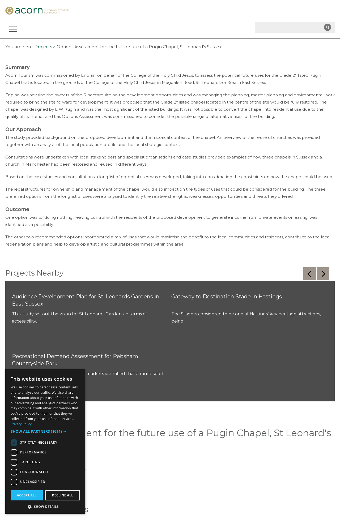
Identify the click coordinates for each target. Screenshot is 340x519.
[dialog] (45, 441)
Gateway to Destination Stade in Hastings (226, 296)
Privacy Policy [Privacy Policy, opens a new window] (21, 424)
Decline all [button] (62, 495)
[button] (45, 431)
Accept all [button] (27, 495)
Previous (309, 273)
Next (323, 273)
